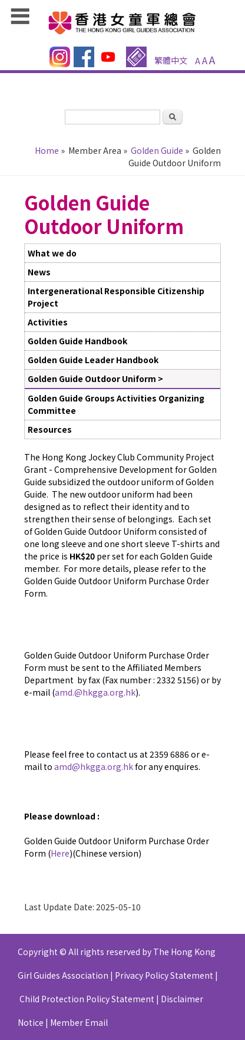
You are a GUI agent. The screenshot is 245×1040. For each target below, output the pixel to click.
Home (47, 150)
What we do (52, 253)
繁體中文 (170, 60)
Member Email (79, 1022)
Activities (48, 322)
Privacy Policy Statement (164, 975)
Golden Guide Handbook (77, 341)
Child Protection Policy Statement (86, 999)
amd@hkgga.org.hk (93, 766)
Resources (50, 429)
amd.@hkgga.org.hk (95, 692)
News (39, 272)
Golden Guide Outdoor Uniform (92, 378)
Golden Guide (157, 150)
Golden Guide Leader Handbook (93, 360)
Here (60, 853)
